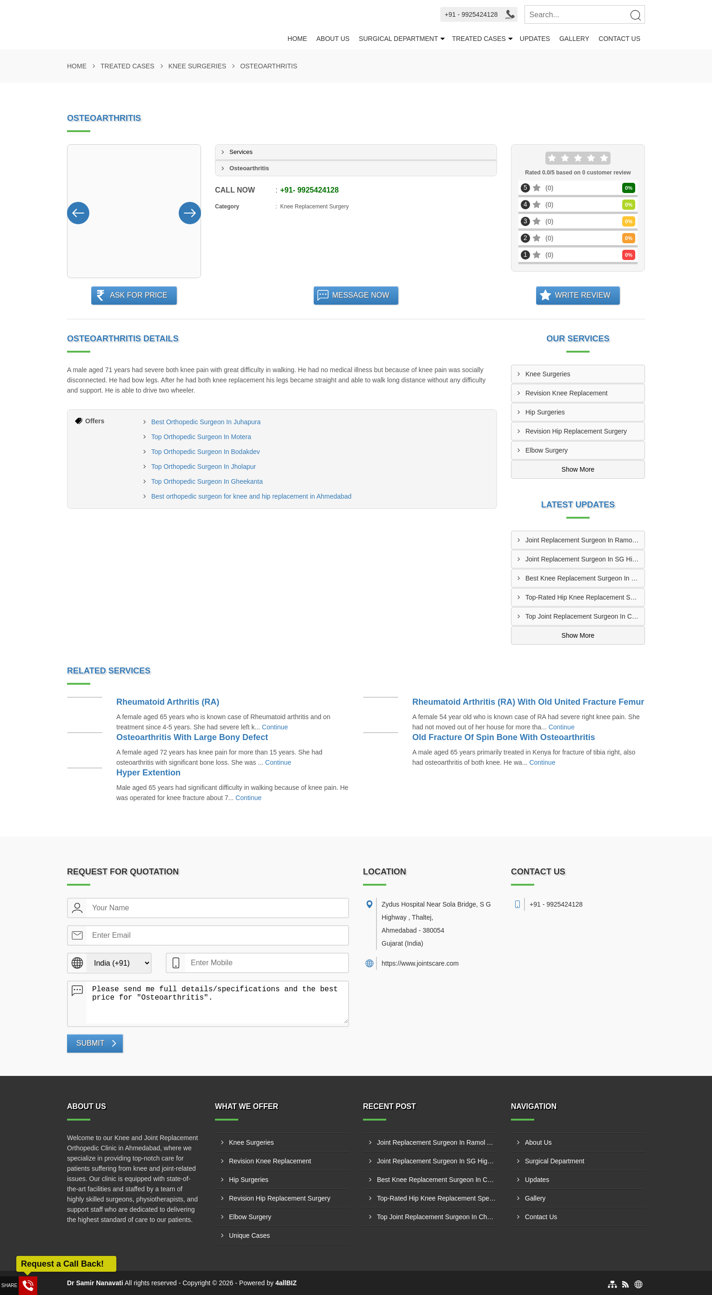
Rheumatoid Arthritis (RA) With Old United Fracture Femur (528, 702)
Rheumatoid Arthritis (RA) (167, 702)
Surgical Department (398, 38)
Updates (535, 38)
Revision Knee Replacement (566, 393)
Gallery (574, 38)
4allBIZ (286, 1283)
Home (297, 38)
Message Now (361, 295)
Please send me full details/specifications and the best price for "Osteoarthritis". (217, 1002)
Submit (90, 1043)
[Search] (635, 15)
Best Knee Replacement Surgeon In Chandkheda (585, 578)
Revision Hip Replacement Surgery (576, 431)
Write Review (582, 295)
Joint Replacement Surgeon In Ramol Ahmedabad (585, 540)
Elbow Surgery (546, 450)
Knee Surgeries (197, 66)
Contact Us (619, 38)
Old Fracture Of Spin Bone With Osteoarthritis (503, 737)
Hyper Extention (148, 772)
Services (241, 151)
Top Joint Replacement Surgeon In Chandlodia (585, 616)
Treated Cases (479, 38)
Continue (275, 727)
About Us (332, 38)
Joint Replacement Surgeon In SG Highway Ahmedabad (585, 559)
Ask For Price (139, 295)
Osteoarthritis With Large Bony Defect (192, 737)
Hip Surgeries (545, 412)
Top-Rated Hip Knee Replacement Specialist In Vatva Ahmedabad (585, 597)
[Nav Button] (78, 211)
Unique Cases (249, 1235)
